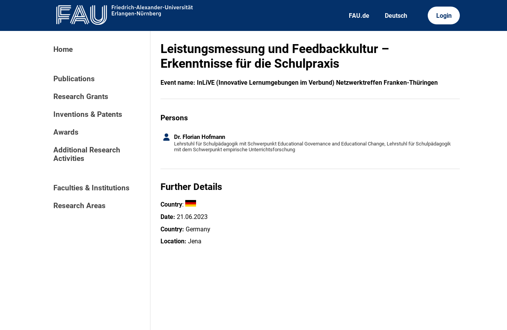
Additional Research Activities (86, 154)
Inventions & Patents (87, 114)
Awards (66, 132)
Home (63, 49)
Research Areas (79, 206)
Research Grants (80, 96)
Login (444, 15)
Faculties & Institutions (91, 188)
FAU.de (359, 15)
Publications (74, 79)
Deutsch (396, 15)
